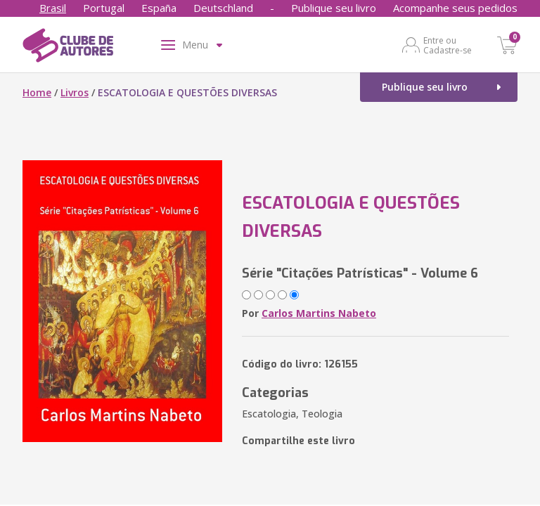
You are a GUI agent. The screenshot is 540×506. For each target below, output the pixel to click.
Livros (74, 92)
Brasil (52, 8)
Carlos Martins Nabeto (319, 313)
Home (36, 92)
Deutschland (223, 8)
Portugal (103, 8)
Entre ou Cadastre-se (447, 45)
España (158, 8)
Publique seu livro (333, 8)
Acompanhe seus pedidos (455, 8)
